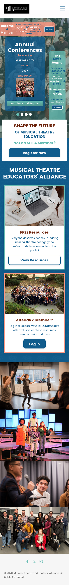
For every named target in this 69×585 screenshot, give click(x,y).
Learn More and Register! (25, 103)
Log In (34, 344)
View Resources (34, 260)
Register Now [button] (34, 153)
